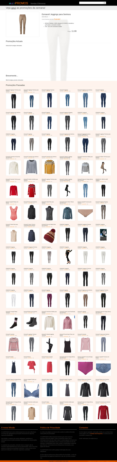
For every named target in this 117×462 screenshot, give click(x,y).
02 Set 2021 (102, 313)
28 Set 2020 (84, 380)
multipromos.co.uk (110, 461)
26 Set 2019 (30, 135)
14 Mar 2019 (102, 113)
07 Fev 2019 (102, 269)
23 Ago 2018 (102, 248)
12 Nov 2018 (66, 269)
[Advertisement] (94, 23)
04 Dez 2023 (30, 92)
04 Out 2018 (12, 269)
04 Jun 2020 (102, 359)
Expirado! (57, 19)
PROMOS (21, 3)
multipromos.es (100, 461)
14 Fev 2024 (84, 181)
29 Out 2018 (102, 181)
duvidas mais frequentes (96, 433)
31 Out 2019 (66, 291)
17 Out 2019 (48, 291)
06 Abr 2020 (66, 359)
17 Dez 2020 (66, 404)
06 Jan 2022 (66, 113)
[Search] (104, 3)
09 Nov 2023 (66, 91)
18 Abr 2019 (12, 291)
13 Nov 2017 (12, 248)
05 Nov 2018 (30, 269)
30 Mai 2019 (12, 135)
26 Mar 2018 (84, 113)
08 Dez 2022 (102, 291)
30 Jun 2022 (102, 335)
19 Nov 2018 (84, 269)
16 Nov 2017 (30, 248)
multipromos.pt (92, 461)
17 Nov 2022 (84, 312)
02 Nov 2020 (84, 91)
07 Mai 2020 (84, 136)
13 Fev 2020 (84, 291)
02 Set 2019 (30, 291)
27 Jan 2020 (66, 135)
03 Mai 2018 (84, 248)
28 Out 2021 (30, 113)
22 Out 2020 (12, 113)
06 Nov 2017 (102, 225)
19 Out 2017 (66, 225)
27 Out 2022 (102, 91)
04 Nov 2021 (48, 113)
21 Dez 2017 (48, 248)
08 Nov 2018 (48, 269)
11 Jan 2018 (66, 248)
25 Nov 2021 (48, 91)
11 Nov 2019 (48, 135)
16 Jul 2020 (48, 380)
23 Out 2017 (84, 225)
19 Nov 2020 (12, 92)
